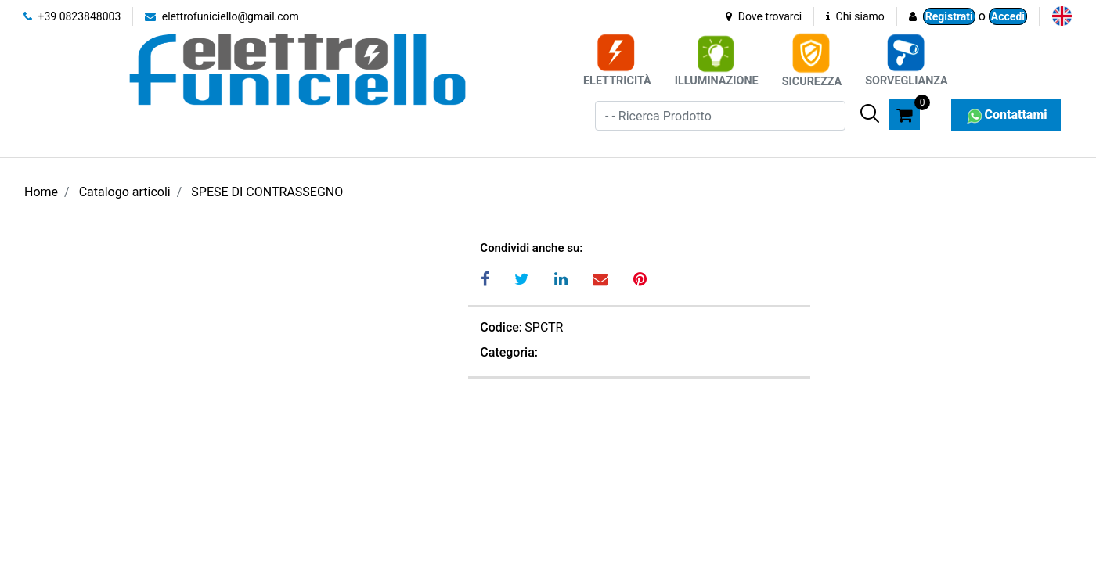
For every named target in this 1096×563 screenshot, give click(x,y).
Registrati (949, 16)
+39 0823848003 (72, 16)
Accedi (1008, 16)
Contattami (1005, 114)
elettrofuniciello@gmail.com (222, 16)
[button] (869, 113)
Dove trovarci (764, 16)
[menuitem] (1062, 16)
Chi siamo (855, 16)
